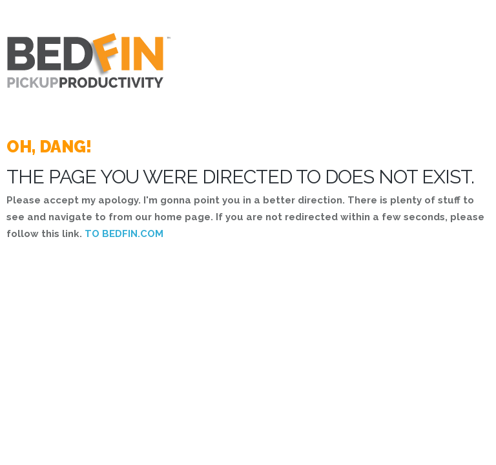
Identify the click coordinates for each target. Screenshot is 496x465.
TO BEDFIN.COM (124, 234)
